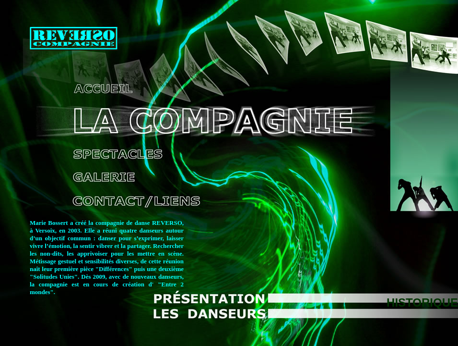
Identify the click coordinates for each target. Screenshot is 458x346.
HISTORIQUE (422, 302)
